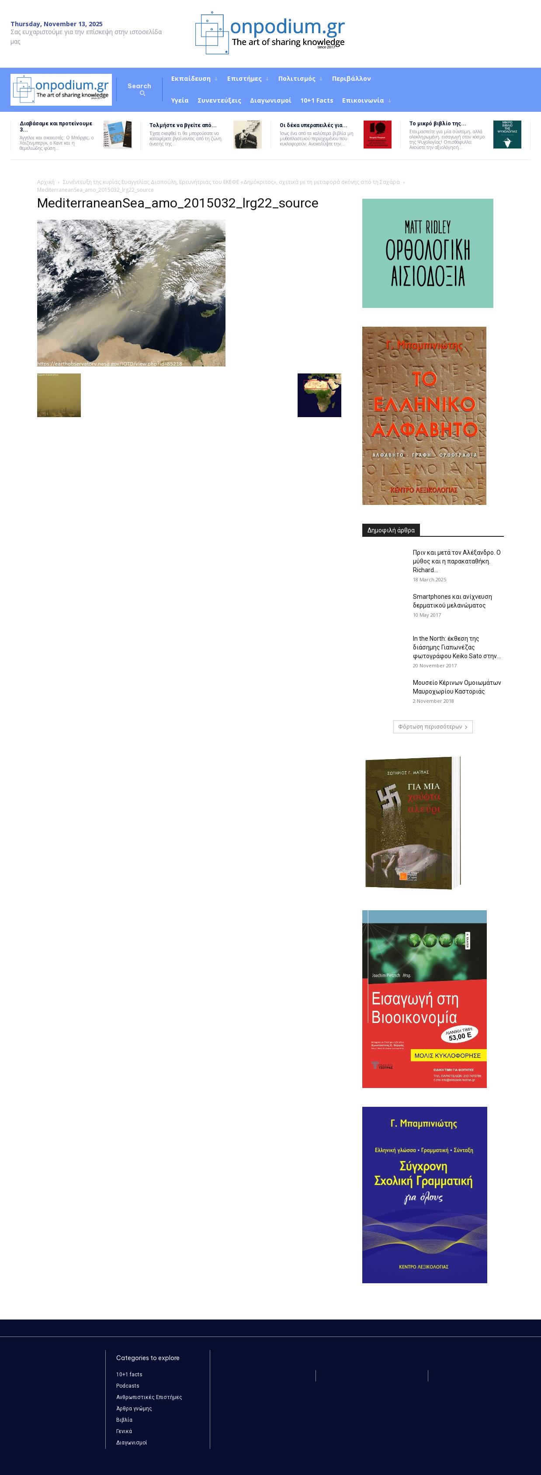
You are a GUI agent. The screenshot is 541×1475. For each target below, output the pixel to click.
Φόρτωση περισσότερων (433, 726)
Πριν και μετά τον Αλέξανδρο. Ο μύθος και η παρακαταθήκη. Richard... (457, 561)
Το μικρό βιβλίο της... (437, 124)
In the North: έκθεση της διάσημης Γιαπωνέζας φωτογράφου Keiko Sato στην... (457, 647)
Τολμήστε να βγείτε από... (183, 125)
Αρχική (46, 182)
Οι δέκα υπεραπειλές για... (313, 125)
